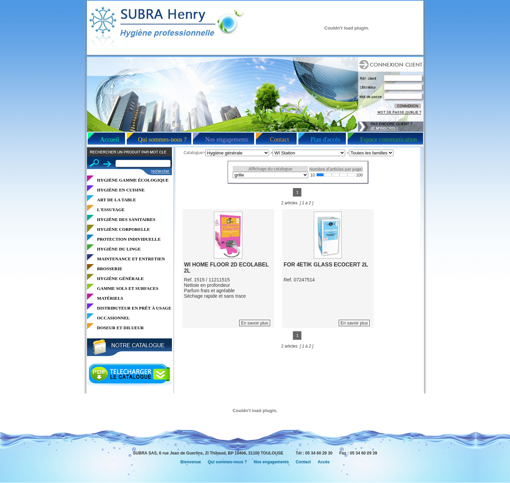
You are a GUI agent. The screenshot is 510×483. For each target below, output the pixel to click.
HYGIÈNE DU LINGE (119, 249)
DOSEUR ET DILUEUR (120, 327)
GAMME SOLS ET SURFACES (127, 288)
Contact (279, 139)
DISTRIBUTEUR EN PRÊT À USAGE (134, 308)
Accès (324, 462)
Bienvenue (190, 462)
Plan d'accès (325, 139)
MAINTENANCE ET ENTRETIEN (131, 258)
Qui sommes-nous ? (162, 139)
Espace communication (388, 139)
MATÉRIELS (110, 298)
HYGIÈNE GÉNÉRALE (120, 278)
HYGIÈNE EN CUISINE (121, 189)
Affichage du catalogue (271, 169)
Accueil (109, 139)
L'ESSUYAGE (111, 209)
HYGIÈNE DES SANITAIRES (126, 219)
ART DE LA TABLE (116, 199)
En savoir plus (254, 323)
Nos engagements (226, 139)
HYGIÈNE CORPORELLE (123, 229)
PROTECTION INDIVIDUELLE (129, 239)
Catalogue (193, 152)
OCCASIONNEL (113, 317)
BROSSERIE (109, 268)
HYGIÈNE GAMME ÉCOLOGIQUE (133, 180)
